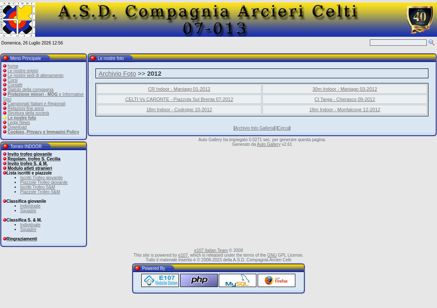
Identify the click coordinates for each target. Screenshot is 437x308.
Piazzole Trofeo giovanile (44, 182)
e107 (182, 255)
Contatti (15, 85)
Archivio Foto (117, 73)
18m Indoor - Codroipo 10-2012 (179, 109)
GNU (271, 255)
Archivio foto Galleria (254, 128)
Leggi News (19, 122)
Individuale (30, 206)
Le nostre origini (23, 70)
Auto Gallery (268, 144)
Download (17, 127)
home (13, 66)
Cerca (283, 128)
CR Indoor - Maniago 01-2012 (179, 89)
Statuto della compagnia (31, 89)
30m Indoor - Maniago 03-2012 (344, 89)
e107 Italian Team (211, 250)
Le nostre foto (22, 118)
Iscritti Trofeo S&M (37, 187)
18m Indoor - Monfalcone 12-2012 (345, 109)
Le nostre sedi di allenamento (36, 75)
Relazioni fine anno (26, 108)
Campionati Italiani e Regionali (36, 103)
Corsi (13, 80)
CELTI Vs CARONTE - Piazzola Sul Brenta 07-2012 (179, 99)
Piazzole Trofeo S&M (40, 192)
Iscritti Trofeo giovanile (41, 177)
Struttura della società (28, 113)
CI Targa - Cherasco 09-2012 (345, 99)
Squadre (28, 210)
